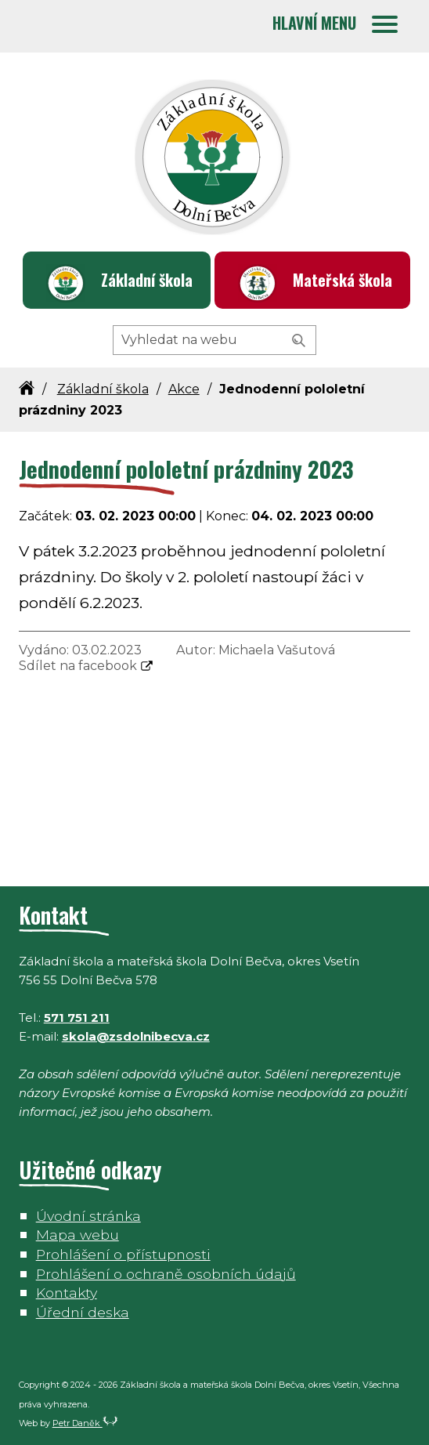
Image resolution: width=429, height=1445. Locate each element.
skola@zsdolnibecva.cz (136, 1036)
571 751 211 (77, 1017)
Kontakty (66, 1292)
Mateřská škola (342, 280)
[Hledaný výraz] (214, 340)
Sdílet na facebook (78, 665)
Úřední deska (82, 1312)
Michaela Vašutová (276, 650)
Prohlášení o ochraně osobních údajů (166, 1274)
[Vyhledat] (299, 341)
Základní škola (147, 280)
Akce (184, 389)
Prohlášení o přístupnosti (123, 1254)
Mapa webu (77, 1234)
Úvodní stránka (88, 1216)
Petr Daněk (85, 1423)
